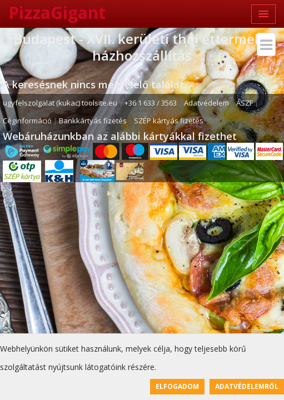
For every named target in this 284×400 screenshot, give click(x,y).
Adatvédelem (206, 103)
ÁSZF (244, 103)
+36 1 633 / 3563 (150, 103)
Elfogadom (177, 386)
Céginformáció (27, 121)
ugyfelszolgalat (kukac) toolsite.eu (60, 103)
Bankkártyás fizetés (93, 121)
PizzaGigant (57, 12)
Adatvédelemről (246, 386)
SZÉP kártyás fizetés (168, 121)
